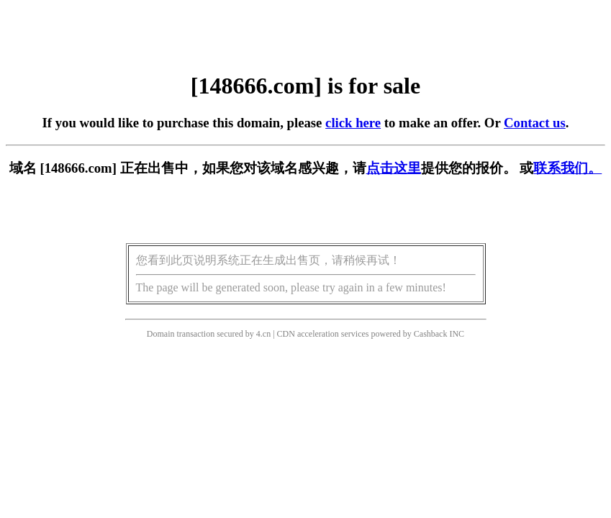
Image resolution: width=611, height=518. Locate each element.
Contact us (535, 122)
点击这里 (393, 168)
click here (353, 122)
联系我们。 (567, 168)
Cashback (431, 334)
